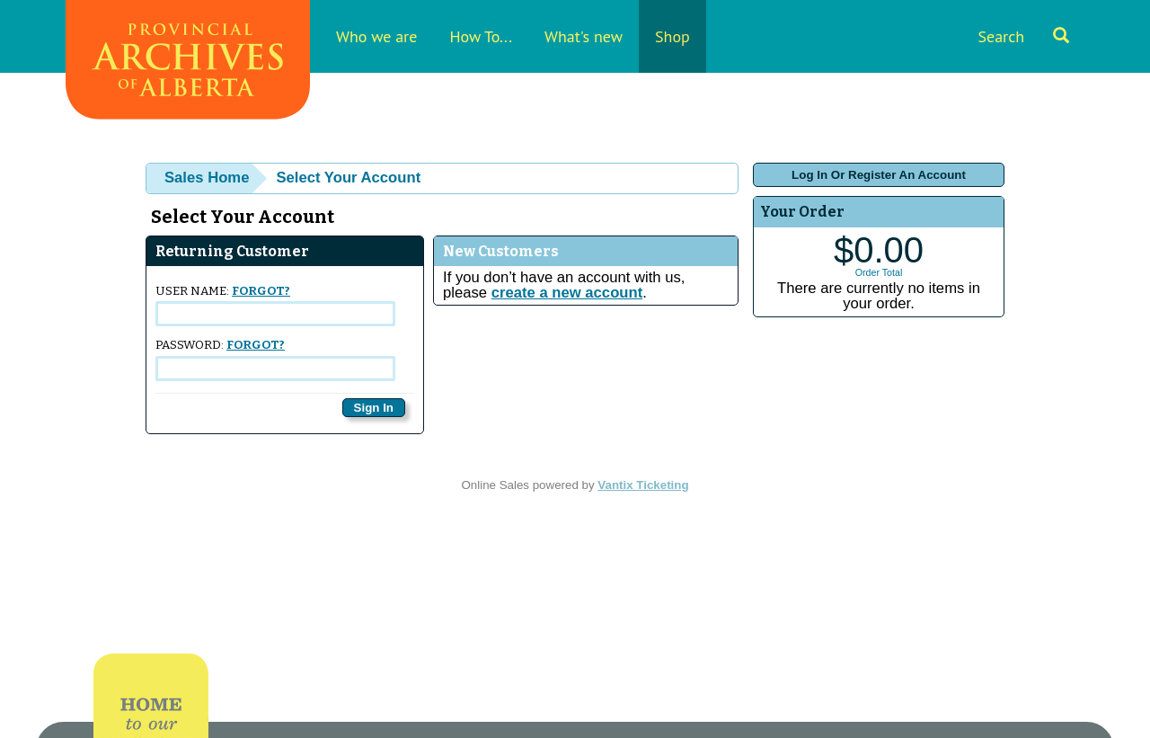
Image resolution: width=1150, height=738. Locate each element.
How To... (480, 36)
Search (1023, 36)
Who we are (376, 36)
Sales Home (206, 177)
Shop (672, 36)
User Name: (275, 305)
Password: (275, 359)
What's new (583, 36)
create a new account (566, 292)
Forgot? (261, 291)
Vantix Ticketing (642, 485)
